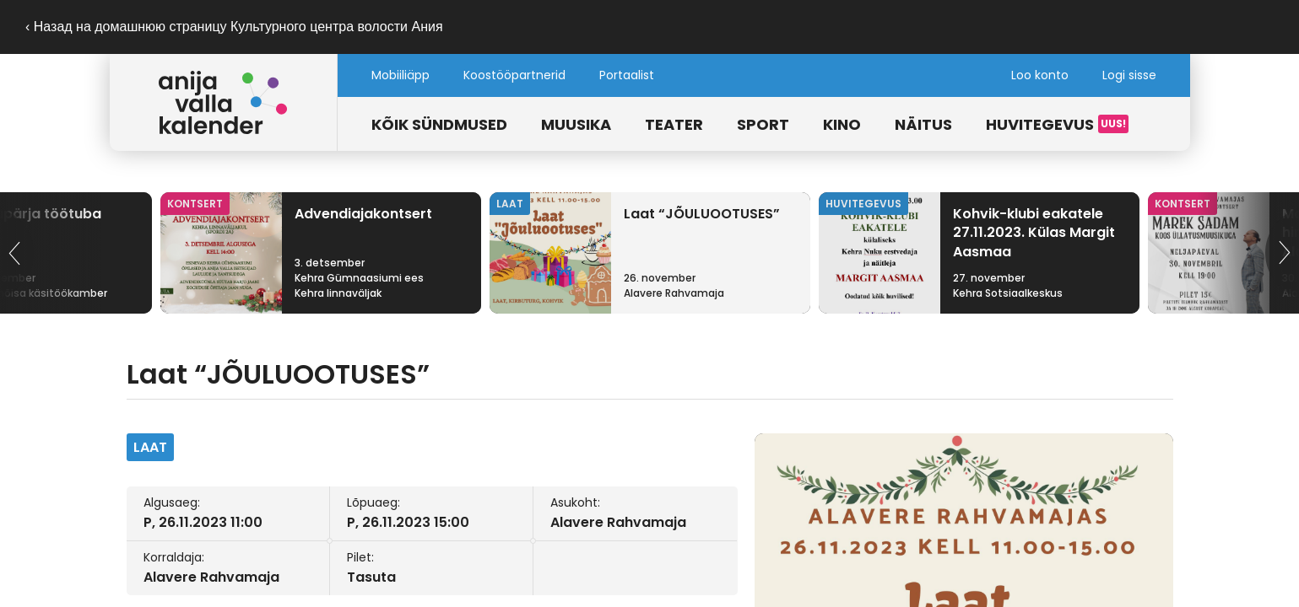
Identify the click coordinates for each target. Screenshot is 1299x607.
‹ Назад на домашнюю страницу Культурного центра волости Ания (234, 26)
